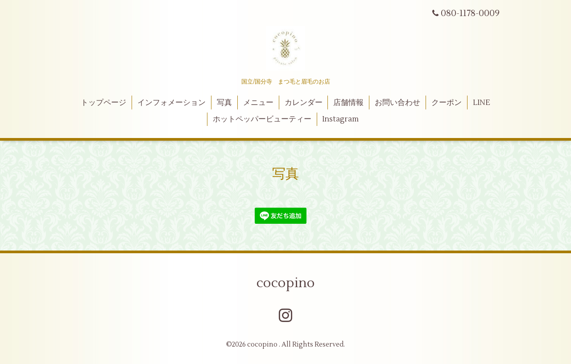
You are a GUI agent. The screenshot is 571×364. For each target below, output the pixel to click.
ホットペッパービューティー (262, 119)
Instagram (340, 119)
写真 (224, 103)
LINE (481, 103)
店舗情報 (348, 103)
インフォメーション (171, 103)
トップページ (103, 103)
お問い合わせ (397, 103)
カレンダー (304, 103)
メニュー (258, 103)
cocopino (286, 283)
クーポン (446, 103)
